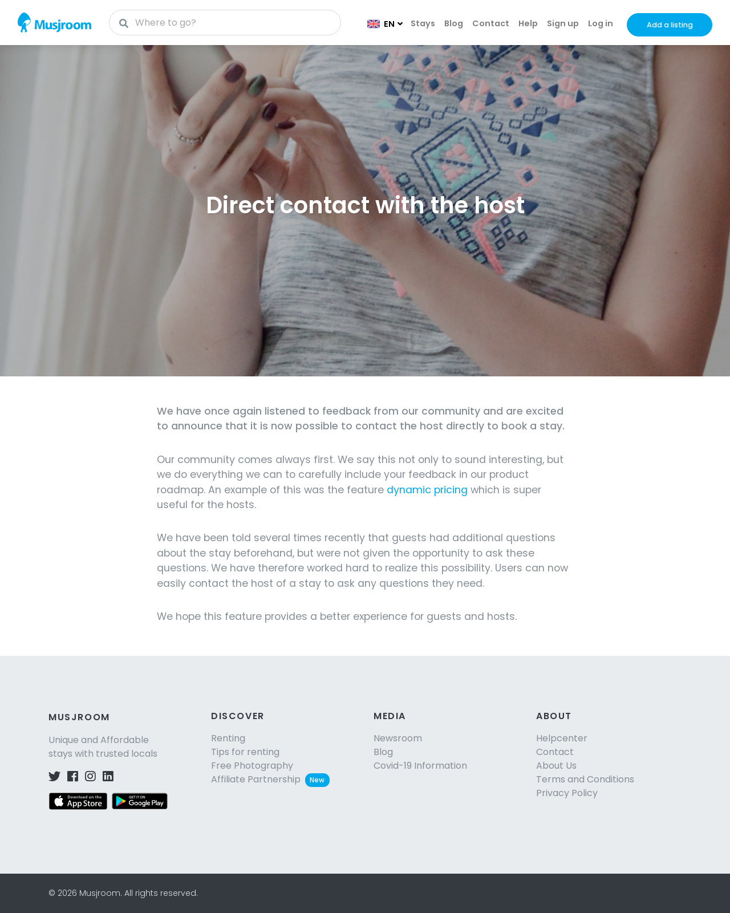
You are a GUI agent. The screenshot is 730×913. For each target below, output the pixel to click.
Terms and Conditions (585, 779)
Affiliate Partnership (270, 779)
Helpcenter (561, 738)
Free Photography (252, 765)
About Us (556, 765)
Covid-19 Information (420, 765)
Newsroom (398, 738)
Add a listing (670, 25)
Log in (600, 23)
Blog (453, 23)
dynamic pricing (427, 490)
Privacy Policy (567, 793)
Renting (228, 738)
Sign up (563, 23)
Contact (490, 23)
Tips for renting (245, 751)
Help (528, 23)
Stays (423, 23)
